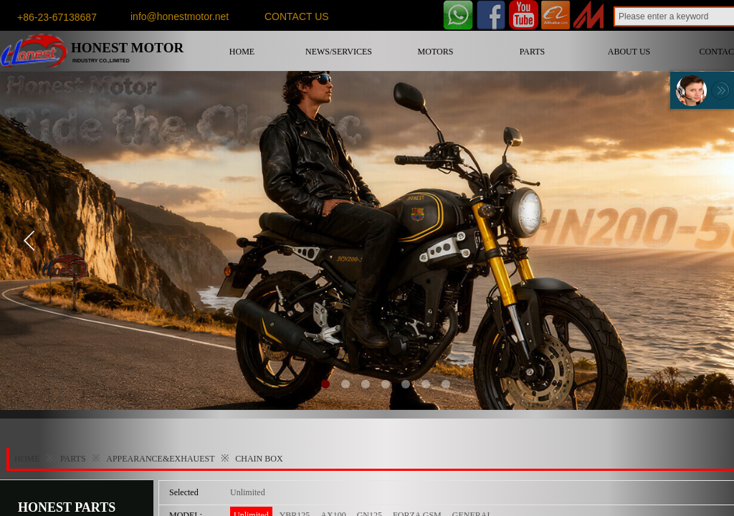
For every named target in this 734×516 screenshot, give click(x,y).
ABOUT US (629, 52)
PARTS (532, 52)
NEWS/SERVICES (338, 52)
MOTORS (436, 52)
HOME (241, 52)
